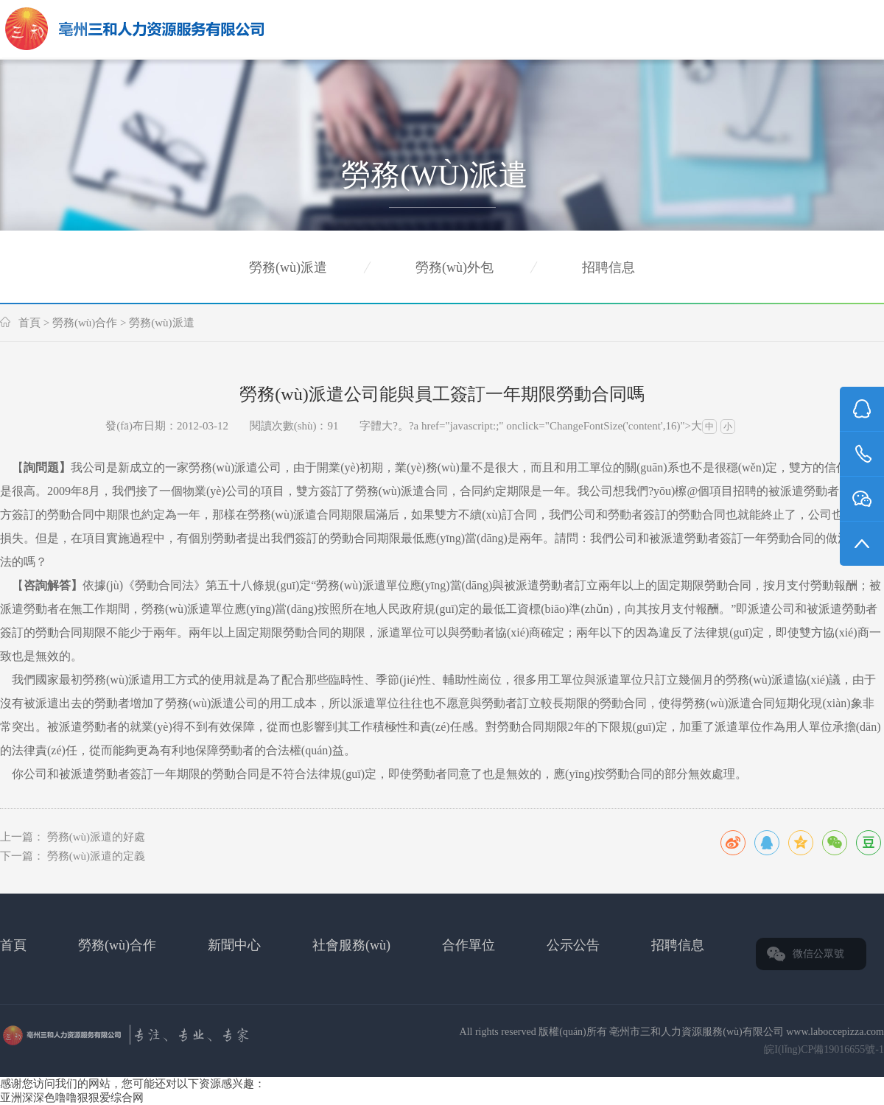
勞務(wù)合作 (84, 323)
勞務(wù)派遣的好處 (96, 837)
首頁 (29, 323)
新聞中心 (234, 945)
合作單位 (468, 945)
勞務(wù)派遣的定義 (96, 856)
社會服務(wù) (351, 945)
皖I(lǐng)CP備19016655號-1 (824, 1049)
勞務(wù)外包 (454, 267)
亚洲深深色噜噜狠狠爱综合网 (72, 1098)
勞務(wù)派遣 (288, 267)
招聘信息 (608, 267)
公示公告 (573, 945)
